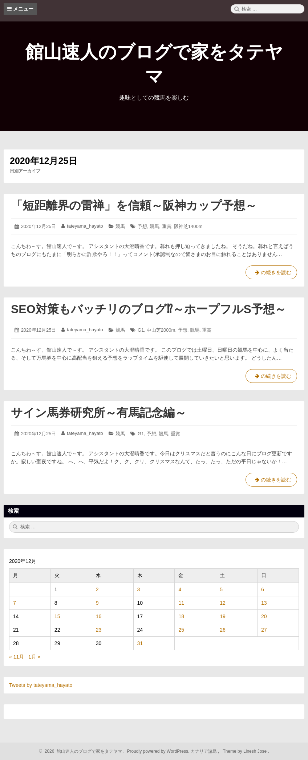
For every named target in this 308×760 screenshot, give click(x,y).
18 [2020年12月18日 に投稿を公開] (181, 616)
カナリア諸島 (204, 751)
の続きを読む (271, 273)
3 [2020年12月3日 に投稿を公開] (138, 589)
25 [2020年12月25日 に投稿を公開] (181, 630)
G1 (141, 330)
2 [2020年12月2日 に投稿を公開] (97, 589)
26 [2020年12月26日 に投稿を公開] (223, 630)
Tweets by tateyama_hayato (40, 685)
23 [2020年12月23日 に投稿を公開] (99, 630)
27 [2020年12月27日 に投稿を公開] (264, 630)
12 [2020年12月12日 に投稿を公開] (223, 603)
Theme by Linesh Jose (245, 751)
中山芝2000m (161, 330)
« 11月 (16, 657)
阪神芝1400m (188, 226)
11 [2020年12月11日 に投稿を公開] (181, 603)
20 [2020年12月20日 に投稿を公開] (264, 616)
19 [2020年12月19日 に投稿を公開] (223, 616)
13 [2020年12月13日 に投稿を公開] (264, 603)
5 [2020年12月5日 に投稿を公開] (221, 589)
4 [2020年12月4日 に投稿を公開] (179, 589)
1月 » (34, 657)
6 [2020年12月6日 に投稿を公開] (262, 589)
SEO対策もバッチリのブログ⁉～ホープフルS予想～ (148, 309)
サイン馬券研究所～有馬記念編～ (98, 412)
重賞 (166, 226)
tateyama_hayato (85, 226)
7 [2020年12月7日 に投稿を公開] (14, 603)
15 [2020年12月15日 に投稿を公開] (57, 616)
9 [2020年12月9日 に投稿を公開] (97, 603)
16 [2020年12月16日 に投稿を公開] (99, 616)
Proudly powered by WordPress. (158, 751)
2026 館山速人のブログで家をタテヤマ (82, 751)
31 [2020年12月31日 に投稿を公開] (140, 643)
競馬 (120, 226)
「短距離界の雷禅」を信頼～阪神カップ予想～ (134, 205)
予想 (142, 226)
